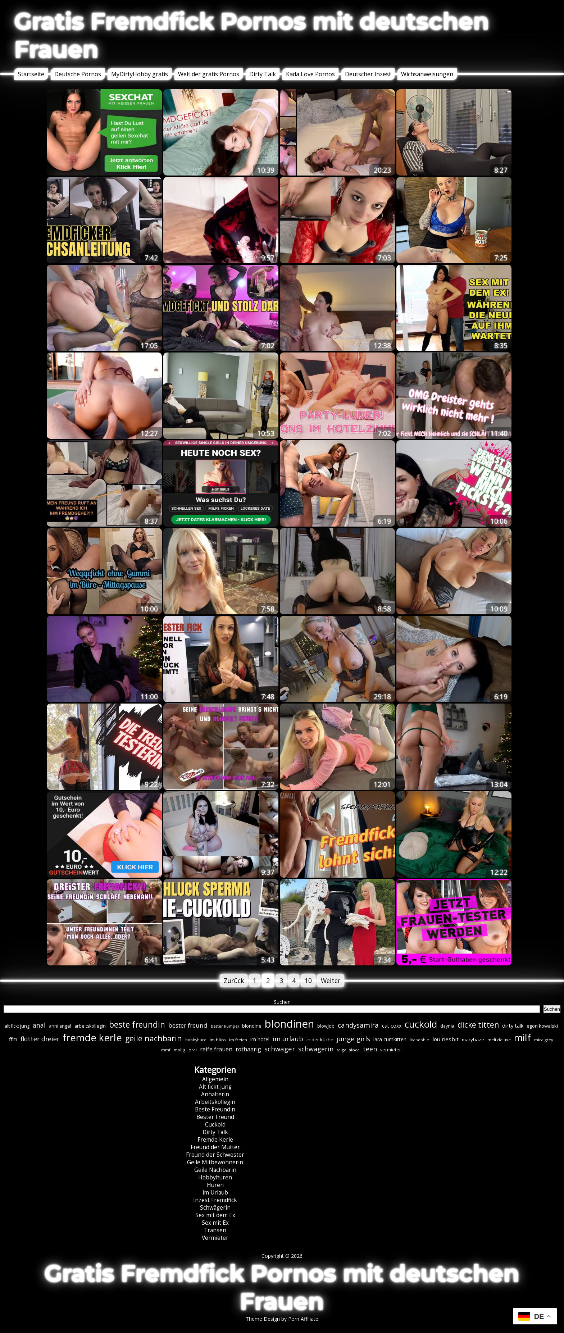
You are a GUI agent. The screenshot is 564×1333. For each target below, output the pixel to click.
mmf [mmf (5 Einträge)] (165, 1049)
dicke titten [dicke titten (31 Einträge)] (478, 1025)
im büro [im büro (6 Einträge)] (218, 1039)
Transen (215, 1230)
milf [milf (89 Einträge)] (522, 1037)
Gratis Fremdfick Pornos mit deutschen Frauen (251, 35)
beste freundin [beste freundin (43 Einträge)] (137, 1024)
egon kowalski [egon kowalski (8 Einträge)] (542, 1026)
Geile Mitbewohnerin (215, 1162)
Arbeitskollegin (215, 1102)
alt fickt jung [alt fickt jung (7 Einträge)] (17, 1026)
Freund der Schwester (215, 1155)
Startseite (31, 74)
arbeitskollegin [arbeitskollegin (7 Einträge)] (90, 1026)
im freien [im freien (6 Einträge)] (238, 1039)
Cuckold (215, 1124)
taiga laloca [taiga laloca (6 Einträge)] (348, 1049)
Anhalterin (215, 1094)
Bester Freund (215, 1117)
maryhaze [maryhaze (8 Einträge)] (473, 1039)
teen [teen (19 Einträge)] (370, 1049)
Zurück (234, 980)
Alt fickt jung (215, 1087)
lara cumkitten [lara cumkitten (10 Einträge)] (389, 1039)
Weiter (330, 980)
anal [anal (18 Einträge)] (39, 1025)
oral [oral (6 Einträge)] (192, 1049)
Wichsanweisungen (427, 74)
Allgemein (215, 1079)
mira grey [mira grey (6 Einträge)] (543, 1039)
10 (308, 980)
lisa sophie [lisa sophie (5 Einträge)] (419, 1039)
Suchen (282, 1001)
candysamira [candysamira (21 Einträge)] (358, 1024)
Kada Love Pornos (310, 74)
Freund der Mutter (215, 1147)
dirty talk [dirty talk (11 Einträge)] (512, 1025)
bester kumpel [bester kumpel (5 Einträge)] (225, 1026)
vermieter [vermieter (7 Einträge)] (390, 1050)
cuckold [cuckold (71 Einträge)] (421, 1024)
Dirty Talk (262, 74)
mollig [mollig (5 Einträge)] (179, 1049)
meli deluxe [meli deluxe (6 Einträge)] (499, 1039)
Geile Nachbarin (215, 1170)
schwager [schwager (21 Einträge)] (279, 1048)
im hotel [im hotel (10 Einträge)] (259, 1039)
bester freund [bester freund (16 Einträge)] (188, 1025)
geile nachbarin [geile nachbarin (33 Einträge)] (153, 1038)
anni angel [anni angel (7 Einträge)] (60, 1026)
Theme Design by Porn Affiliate (282, 1318)
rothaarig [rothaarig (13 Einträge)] (248, 1049)
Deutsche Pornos (77, 74)
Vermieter (215, 1238)
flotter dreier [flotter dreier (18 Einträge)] (40, 1038)
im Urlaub (215, 1192)
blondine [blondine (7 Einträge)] (251, 1026)
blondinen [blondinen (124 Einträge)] (289, 1023)
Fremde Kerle (215, 1139)
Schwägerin (215, 1207)
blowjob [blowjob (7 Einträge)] (326, 1026)
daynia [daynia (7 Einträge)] (447, 1026)
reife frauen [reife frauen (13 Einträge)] (216, 1049)
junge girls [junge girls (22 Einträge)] (353, 1038)
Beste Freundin (215, 1109)
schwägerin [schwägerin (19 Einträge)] (315, 1049)
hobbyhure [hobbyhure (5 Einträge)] (195, 1039)
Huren (215, 1185)
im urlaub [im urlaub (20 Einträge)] (288, 1038)
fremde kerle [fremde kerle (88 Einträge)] (92, 1037)
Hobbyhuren (215, 1177)
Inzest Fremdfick (215, 1200)
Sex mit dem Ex (215, 1215)
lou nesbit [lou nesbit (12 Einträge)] (445, 1039)
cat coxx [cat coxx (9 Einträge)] (391, 1025)
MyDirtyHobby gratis (139, 74)
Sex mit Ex (215, 1223)
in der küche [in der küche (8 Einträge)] (319, 1039)
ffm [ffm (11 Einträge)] (13, 1039)
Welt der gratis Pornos (208, 74)
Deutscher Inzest (368, 74)
